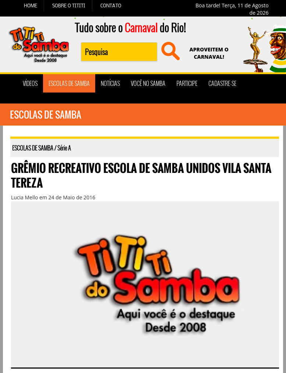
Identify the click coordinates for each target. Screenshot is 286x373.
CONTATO (110, 5)
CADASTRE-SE (222, 83)
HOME (30, 5)
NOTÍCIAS (110, 83)
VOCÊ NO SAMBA (148, 83)
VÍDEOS (30, 83)
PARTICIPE (186, 83)
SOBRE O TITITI (68, 5)
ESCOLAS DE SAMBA (69, 83)
